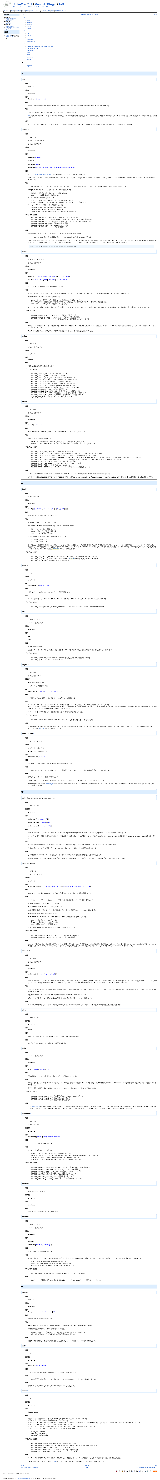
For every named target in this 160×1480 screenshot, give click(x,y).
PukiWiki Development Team (23, 1478)
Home (87, 1465)
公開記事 (8, 23)
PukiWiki (19, 4)
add (28, 20)
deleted (29, 65)
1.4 (30, 4)
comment (30, 56)
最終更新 (58, 11)
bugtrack (30, 39)
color (28, 54)
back (28, 33)
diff (28, 67)
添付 (31, 11)
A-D (61, 4)
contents (30, 58)
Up (87, 1467)
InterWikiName (10, 26)
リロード (37, 11)
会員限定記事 (10, 20)
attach (29, 28)
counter (29, 60)
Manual (40, 4)
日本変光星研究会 (11, 18)
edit (29, 116)
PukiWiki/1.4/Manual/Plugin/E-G (146, 1467)
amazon (29, 22)
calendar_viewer (32, 48)
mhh (10, 1476)
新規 (44, 11)
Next (155, 14)
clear (28, 52)
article (29, 26)
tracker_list (49, 784)
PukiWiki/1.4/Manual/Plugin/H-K (12, 28)
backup (29, 35)
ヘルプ (64, 11)
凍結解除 (18, 11)
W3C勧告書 (36, 1106)
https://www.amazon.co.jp (43, 174)
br (27, 37)
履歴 (27, 11)
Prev (22, 14)
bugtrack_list (31, 41)
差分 (23, 11)
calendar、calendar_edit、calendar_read (40, 46)
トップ (6, 11)
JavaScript (55, 549)
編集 (12, 11)
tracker (41, 728)
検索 (52, 11)
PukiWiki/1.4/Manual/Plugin (89, 14)
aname (29, 24)
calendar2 (30, 50)
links (55, 1461)
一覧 (48, 11)
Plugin (52, 4)
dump (29, 69)
